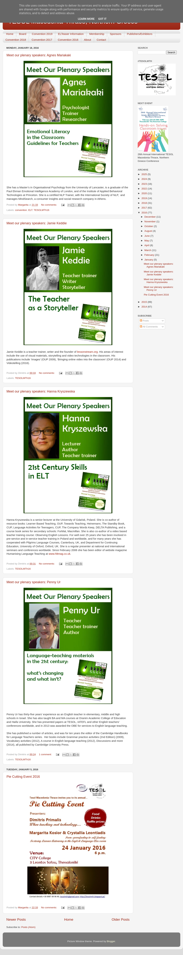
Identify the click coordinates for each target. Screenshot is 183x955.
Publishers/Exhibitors (139, 33)
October (149, 226)
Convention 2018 (15, 39)
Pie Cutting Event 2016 (23, 776)
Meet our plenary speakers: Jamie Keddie (37, 223)
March (148, 250)
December (150, 216)
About (87, 39)
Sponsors (115, 33)
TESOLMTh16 (41, 210)
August (148, 231)
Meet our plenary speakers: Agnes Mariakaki (39, 55)
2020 (145, 193)
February (149, 255)
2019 (145, 198)
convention (21, 210)
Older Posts (121, 919)
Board (22, 33)
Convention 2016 (68, 39)
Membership (96, 33)
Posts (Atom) (28, 927)
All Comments (149, 326)
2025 (145, 174)
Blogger (111, 941)
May (147, 240)
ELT (30, 210)
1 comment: (45, 754)
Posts (144, 320)
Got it (102, 19)
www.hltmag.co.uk (59, 553)
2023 (145, 184)
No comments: (49, 204)
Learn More (86, 19)
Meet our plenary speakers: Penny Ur (34, 582)
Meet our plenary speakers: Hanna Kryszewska (41, 391)
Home (9, 33)
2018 (145, 203)
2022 (145, 188)
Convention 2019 (42, 33)
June (147, 235)
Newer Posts (16, 919)
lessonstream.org (87, 351)
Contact (101, 39)
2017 (145, 207)
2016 (145, 212)
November (150, 221)
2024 (145, 179)
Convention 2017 (42, 39)
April (147, 245)
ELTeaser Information (71, 33)
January (149, 259)
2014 (145, 306)
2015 (145, 302)
